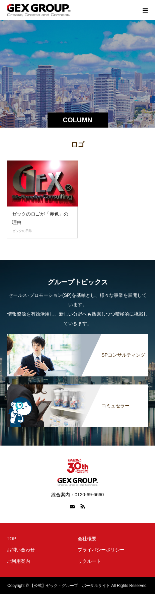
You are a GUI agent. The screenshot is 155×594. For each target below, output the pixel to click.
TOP (11, 538)
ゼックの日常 (22, 231)
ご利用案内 (18, 561)
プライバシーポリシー (101, 549)
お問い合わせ (21, 549)
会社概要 (87, 538)
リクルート (89, 561)
